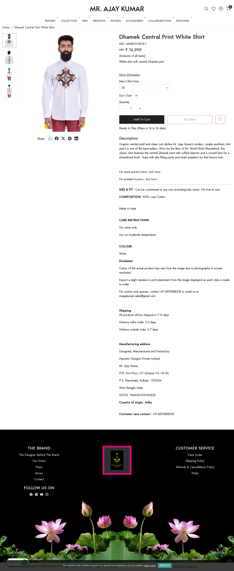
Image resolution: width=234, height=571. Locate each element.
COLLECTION (70, 21)
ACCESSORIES (135, 21)
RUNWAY (51, 21)
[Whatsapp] (50, 139)
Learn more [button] (150, 565)
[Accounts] (221, 9)
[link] (206, 8)
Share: (41, 139)
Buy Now (190, 119)
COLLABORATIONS (160, 21)
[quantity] (131, 108)
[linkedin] (76, 139)
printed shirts (139, 172)
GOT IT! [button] (165, 565)
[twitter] (63, 139)
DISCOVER (183, 21)
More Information (129, 75)
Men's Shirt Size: (129, 81)
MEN (86, 21)
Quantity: (124, 102)
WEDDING (100, 21)
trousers (138, 179)
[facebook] (56, 139)
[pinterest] (69, 139)
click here (154, 172)
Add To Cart (142, 119)
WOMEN (116, 21)
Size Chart (129, 95)
